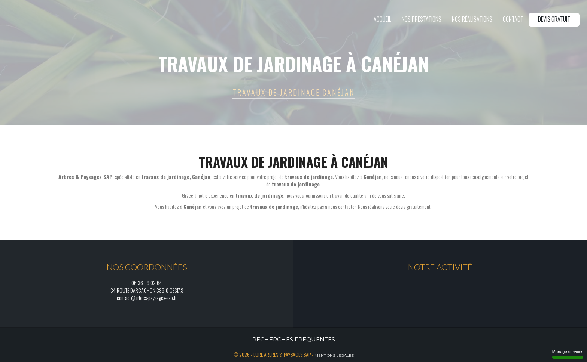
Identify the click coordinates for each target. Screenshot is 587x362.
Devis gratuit (554, 19)
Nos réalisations (472, 19)
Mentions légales (334, 355)
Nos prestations (421, 19)
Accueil (382, 19)
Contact (513, 19)
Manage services (567, 354)
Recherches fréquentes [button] (293, 339)
